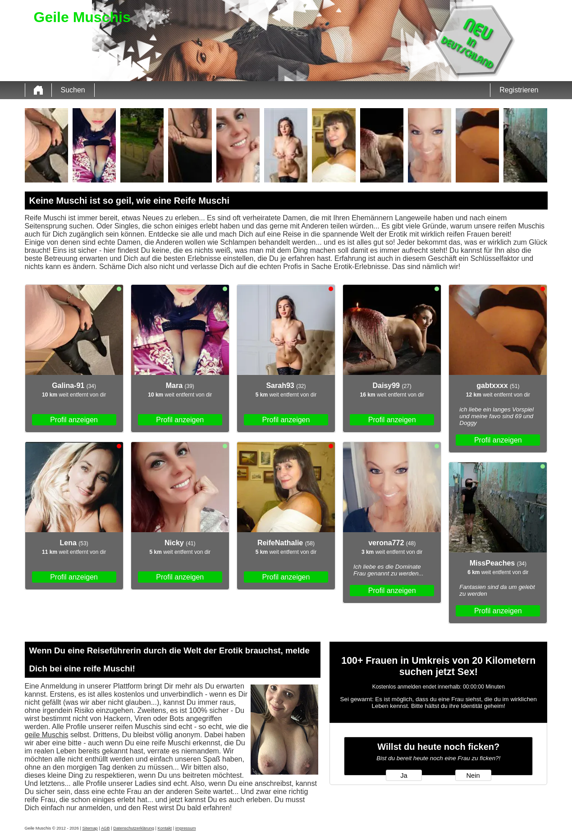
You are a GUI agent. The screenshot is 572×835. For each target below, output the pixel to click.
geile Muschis (47, 735)
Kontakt (165, 828)
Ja (403, 775)
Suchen (73, 90)
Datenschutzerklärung (133, 828)
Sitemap (90, 828)
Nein (473, 775)
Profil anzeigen (74, 420)
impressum (185, 828)
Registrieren (518, 90)
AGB (105, 828)
